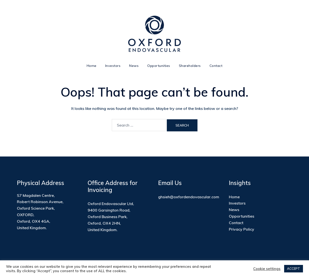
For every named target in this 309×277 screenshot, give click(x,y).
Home (92, 66)
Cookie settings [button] (267, 269)
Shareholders (190, 66)
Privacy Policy (241, 229)
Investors (113, 66)
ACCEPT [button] (293, 268)
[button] (12, 29)
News (134, 66)
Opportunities (158, 66)
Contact (216, 66)
